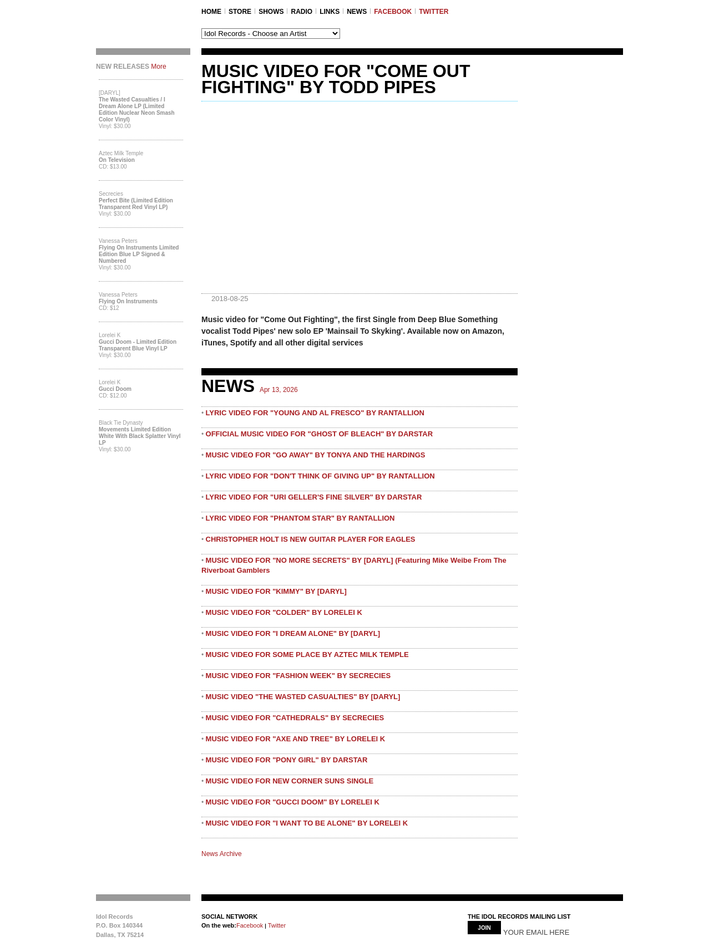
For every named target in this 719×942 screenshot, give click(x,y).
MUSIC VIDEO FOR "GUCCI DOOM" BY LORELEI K (292, 802)
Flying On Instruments (128, 301)
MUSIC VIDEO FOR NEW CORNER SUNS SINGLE (290, 781)
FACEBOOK (393, 12)
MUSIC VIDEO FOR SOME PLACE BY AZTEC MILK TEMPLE (307, 654)
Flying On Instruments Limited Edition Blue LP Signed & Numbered (139, 254)
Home (211, 12)
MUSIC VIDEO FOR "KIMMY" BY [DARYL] (276, 591)
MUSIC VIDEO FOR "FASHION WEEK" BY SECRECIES (298, 675)
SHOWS (271, 12)
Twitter (276, 925)
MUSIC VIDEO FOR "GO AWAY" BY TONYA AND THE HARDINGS (316, 455)
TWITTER (433, 12)
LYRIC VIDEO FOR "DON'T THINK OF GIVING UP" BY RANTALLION (320, 476)
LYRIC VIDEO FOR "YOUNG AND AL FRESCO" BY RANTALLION (315, 413)
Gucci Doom (115, 389)
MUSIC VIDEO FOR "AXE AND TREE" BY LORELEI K (296, 739)
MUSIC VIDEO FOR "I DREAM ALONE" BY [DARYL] (293, 633)
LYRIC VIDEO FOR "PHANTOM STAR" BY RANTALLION (300, 518)
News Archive (221, 854)
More (158, 66)
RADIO (301, 12)
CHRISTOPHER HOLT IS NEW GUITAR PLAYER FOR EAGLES (311, 539)
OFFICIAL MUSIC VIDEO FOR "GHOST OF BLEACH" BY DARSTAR (319, 434)
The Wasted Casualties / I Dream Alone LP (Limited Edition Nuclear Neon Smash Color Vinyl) (137, 109)
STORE (240, 12)
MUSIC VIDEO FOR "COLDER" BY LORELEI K (284, 612)
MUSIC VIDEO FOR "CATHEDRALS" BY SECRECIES (295, 718)
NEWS (357, 12)
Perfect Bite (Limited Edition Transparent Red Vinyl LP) (136, 203)
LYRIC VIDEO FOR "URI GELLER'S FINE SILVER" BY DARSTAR (314, 497)
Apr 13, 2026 (279, 390)
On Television (117, 160)
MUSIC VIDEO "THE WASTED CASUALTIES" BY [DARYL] (303, 697)
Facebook (249, 925)
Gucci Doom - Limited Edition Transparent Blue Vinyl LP (137, 345)
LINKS (330, 12)
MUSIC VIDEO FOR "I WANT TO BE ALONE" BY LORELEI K (307, 823)
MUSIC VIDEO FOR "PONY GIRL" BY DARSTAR (287, 760)
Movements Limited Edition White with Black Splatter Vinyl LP (140, 436)
